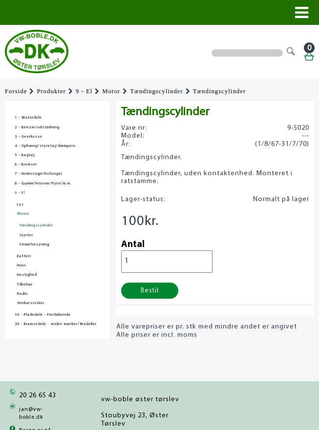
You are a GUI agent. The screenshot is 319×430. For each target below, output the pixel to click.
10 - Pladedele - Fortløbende (43, 315)
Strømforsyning (34, 244)
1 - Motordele (28, 118)
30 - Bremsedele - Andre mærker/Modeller (56, 324)
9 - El (84, 91)
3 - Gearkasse (29, 137)
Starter (26, 235)
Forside (16, 91)
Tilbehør (25, 285)
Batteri (24, 256)
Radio (22, 294)
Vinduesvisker (30, 303)
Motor (111, 91)
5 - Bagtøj (25, 155)
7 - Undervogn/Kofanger (39, 174)
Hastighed (27, 275)
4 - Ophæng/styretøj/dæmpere (45, 146)
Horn (21, 265)
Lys (20, 204)
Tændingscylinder (156, 91)
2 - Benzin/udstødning (37, 127)
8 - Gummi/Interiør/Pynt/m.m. (43, 183)
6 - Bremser (26, 164)
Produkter (51, 91)
